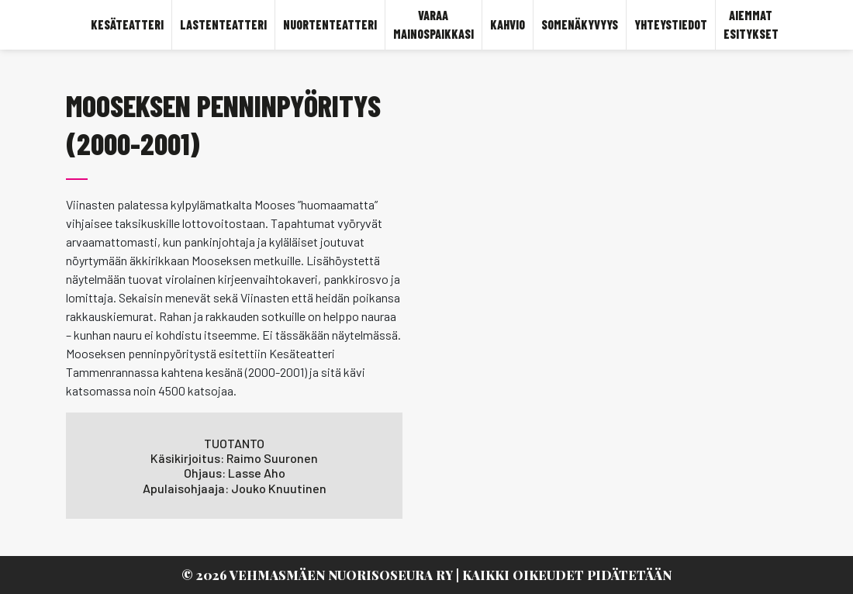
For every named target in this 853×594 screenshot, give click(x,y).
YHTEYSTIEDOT (670, 24)
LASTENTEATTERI (223, 24)
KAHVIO (507, 24)
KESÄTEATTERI (127, 24)
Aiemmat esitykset (751, 24)
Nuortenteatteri (330, 24)
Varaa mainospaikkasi (433, 24)
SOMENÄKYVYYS (579, 24)
